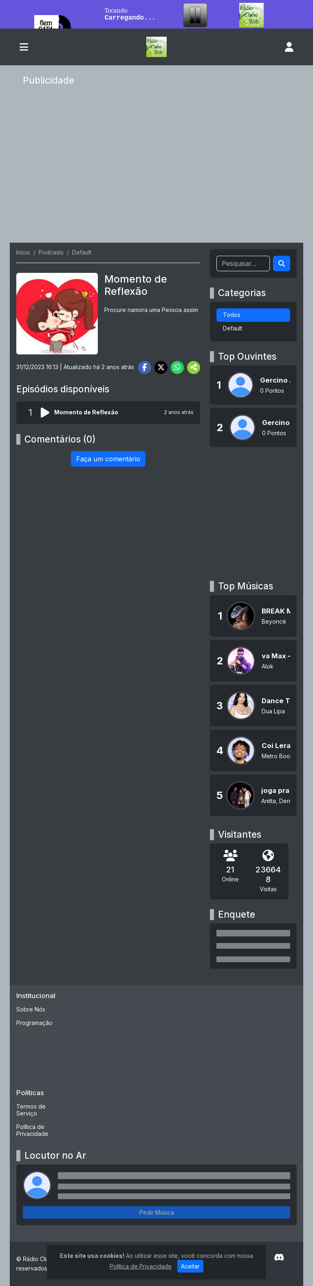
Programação (34, 1022)
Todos (231, 314)
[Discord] (279, 1257)
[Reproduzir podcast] (47, 412)
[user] (289, 46)
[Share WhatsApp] (177, 367)
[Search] (281, 263)
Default (232, 328)
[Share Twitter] (161, 367)
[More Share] (193, 367)
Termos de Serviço (31, 1110)
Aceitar (190, 1267)
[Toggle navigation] (24, 46)
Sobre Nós (30, 1009)
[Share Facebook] (144, 367)
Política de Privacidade (32, 1130)
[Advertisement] (156, 166)
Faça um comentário (108, 459)
